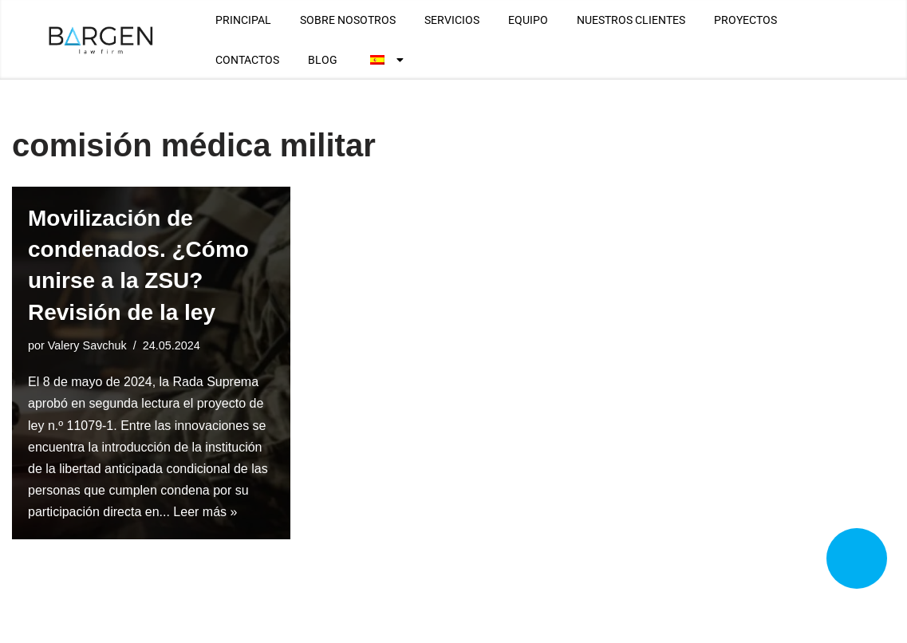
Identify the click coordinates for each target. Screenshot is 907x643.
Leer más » (205, 512)
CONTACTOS (247, 59)
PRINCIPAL (243, 20)
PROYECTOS (745, 20)
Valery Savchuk (87, 345)
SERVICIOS (451, 20)
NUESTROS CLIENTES (631, 20)
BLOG (322, 59)
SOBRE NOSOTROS (348, 20)
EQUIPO (528, 20)
